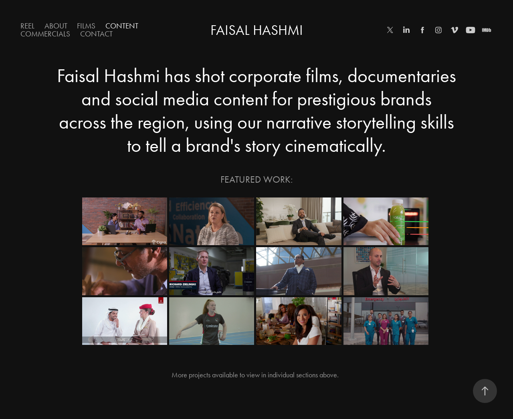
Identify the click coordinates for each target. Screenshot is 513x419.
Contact (96, 33)
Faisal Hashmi (256, 30)
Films (86, 25)
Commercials (45, 33)
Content (121, 25)
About (55, 25)
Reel (27, 25)
